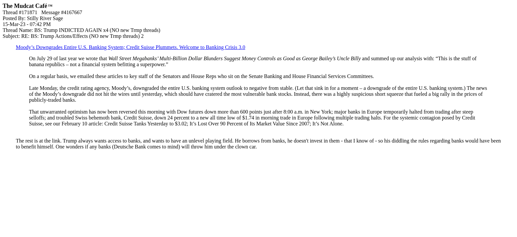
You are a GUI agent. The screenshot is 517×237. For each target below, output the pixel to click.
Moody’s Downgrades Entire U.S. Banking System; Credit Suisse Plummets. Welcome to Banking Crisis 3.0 (130, 47)
